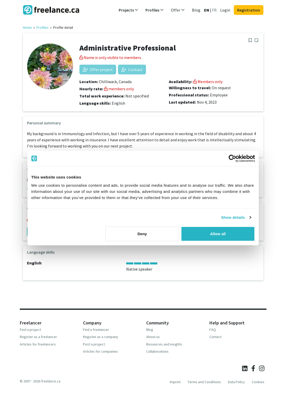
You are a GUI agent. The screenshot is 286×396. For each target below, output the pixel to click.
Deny (142, 233)
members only (119, 88)
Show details (233, 217)
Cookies (258, 382)
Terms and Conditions (204, 382)
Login (225, 10)
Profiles (42, 27)
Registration (248, 10)
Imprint (175, 382)
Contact (132, 69)
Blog (196, 10)
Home (27, 27)
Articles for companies (100, 351)
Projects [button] (128, 10)
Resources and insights (164, 344)
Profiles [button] (154, 10)
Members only (208, 81)
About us (153, 336)
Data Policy (236, 382)
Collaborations (157, 351)
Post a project (94, 344)
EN (206, 10)
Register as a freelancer (38, 336)
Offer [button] (178, 10)
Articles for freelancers (38, 344)
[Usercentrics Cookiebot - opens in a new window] (232, 158)
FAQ (212, 329)
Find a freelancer (96, 329)
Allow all (218, 233)
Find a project (30, 329)
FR (214, 10)
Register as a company (100, 336)
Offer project (98, 69)
